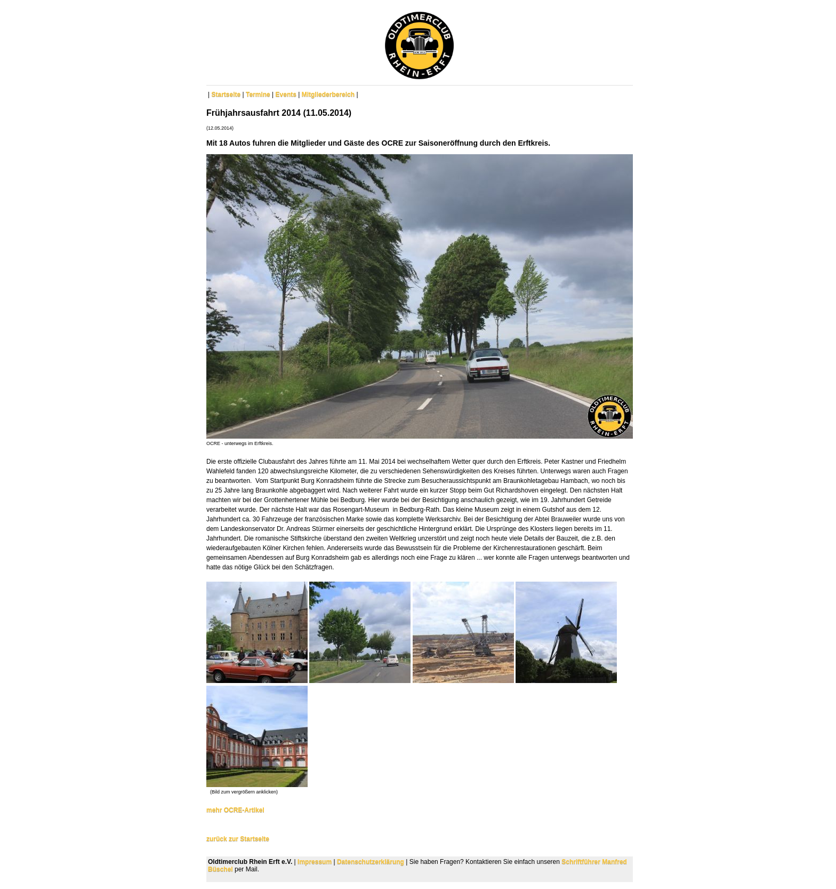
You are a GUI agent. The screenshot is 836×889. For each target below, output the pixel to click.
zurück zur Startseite (237, 839)
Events (286, 94)
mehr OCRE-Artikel (235, 810)
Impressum (315, 862)
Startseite (225, 94)
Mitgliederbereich (328, 94)
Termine (258, 94)
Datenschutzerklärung (370, 862)
